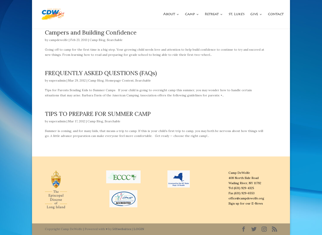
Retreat (212, 14)
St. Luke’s (236, 14)
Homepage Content (119, 80)
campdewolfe (58, 40)
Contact (276, 14)
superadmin (57, 80)
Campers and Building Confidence (90, 32)
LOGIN (138, 229)
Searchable (115, 40)
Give (254, 14)
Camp (190, 14)
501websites (121, 229)
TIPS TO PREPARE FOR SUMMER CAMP (98, 113)
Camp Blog (97, 40)
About (169, 14)
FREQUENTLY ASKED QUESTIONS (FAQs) (101, 73)
